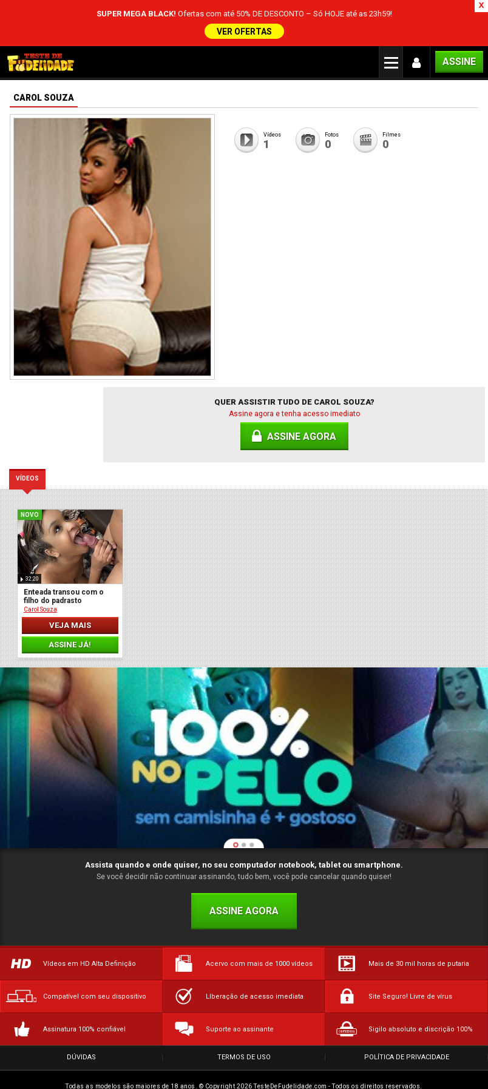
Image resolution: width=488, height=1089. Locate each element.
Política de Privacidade (406, 1048)
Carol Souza (40, 600)
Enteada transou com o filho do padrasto (64, 587)
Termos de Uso (244, 1048)
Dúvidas (81, 1048)
